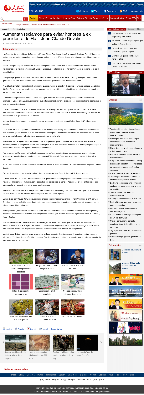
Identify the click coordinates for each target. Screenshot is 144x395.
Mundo (59, 18)
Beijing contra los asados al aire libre (125, 199)
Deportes (97, 18)
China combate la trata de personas (125, 173)
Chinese (77, 4)
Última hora (6, 24)
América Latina (19, 29)
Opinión (80, 18)
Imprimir (7, 329)
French (99, 4)
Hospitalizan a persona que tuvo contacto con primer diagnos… (124, 50)
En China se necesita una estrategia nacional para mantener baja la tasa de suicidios (125, 186)
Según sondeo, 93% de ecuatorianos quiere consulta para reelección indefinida (47, 24)
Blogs (132, 375)
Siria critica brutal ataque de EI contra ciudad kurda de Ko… (126, 65)
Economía (50, 18)
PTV (134, 18)
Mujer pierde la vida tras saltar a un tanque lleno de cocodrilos (21, 269)
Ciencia (88, 18)
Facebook (110, 11)
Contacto (82, 11)
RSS (123, 11)
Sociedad (114, 18)
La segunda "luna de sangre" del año (85, 353)
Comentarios (56, 329)
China (41, 18)
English (91, 4)
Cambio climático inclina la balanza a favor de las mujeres (15, 355)
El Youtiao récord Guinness (72, 316)
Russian (107, 4)
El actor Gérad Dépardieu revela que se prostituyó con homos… (126, 35)
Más (141, 72)
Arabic (132, 4)
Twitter (95, 11)
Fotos (128, 18)
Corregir (31, 329)
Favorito (19, 329)
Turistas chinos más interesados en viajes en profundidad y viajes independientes (125, 132)
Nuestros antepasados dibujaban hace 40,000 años (38, 355)
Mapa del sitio (137, 11)
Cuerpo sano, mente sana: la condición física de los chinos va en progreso (125, 224)
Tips (139, 18)
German (140, 4)
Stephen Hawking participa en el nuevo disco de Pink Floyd (63, 355)
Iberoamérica (69, 18)
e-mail (44, 329)
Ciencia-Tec (72, 375)
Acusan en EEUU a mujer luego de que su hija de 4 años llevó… (127, 42)
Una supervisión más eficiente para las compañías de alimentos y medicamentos (125, 141)
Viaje (122, 18)
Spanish (115, 4)
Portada (33, 18)
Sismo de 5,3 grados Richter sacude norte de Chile (126, 57)
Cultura (105, 18)
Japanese (124, 4)
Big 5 (85, 4)
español (5, 29)
